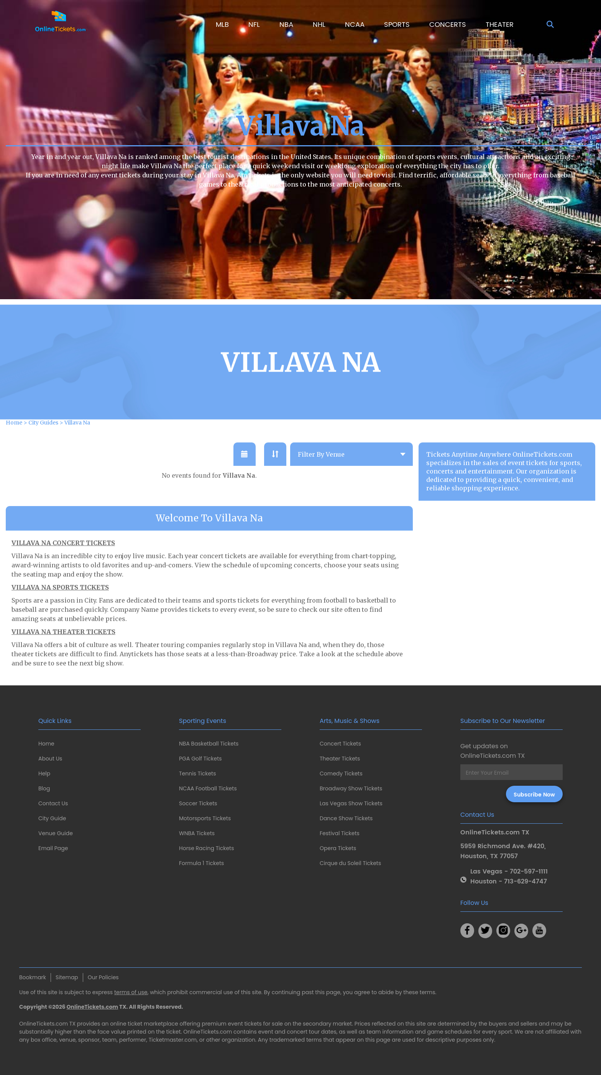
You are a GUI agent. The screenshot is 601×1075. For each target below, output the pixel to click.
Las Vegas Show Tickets (351, 803)
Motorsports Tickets (205, 818)
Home (46, 743)
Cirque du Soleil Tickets (350, 863)
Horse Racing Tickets (206, 848)
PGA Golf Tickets (200, 758)
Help (44, 773)
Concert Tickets (340, 743)
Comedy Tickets (341, 773)
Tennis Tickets (197, 773)
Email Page (53, 848)
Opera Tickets (338, 848)
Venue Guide (55, 833)
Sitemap (67, 977)
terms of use (131, 992)
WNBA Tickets (197, 833)
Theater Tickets (340, 758)
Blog (44, 788)
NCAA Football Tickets (208, 788)
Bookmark (32, 977)
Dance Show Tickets (346, 818)
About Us (50, 758)
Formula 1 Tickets (201, 863)
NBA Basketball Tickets (208, 743)
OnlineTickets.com (92, 1007)
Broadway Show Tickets (351, 788)
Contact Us (53, 803)
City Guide (52, 818)
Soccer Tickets (198, 803)
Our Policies (103, 977)
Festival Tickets (340, 833)
